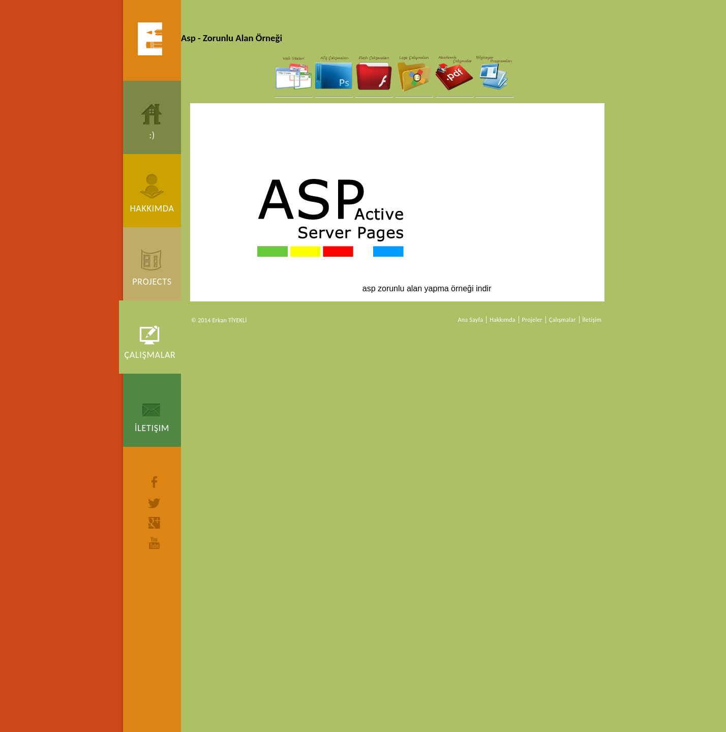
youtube (154, 543)
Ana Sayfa (470, 319)
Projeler (532, 319)
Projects (151, 281)
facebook (154, 482)
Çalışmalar (149, 354)
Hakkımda (152, 208)
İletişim (152, 428)
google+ (154, 523)
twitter (154, 503)
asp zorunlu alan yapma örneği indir (372, 227)
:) (152, 135)
